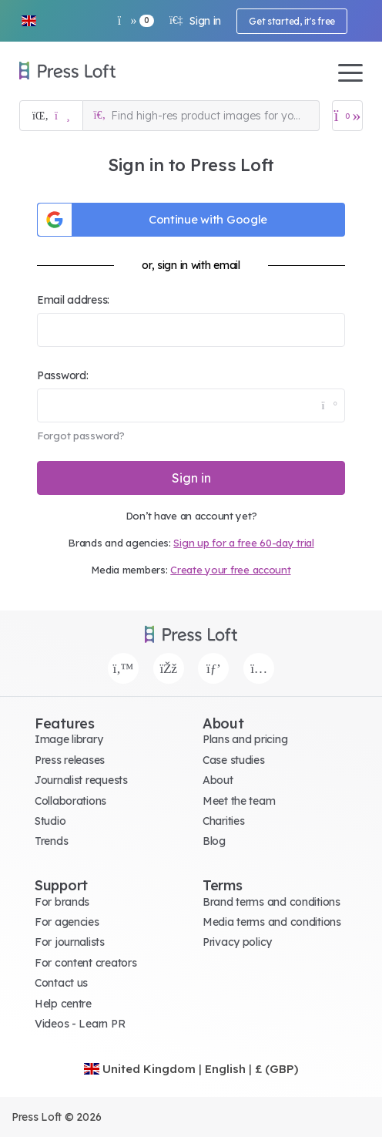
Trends (51, 841)
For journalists (70, 942)
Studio (50, 821)
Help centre (63, 1004)
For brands (62, 902)
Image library (68, 739)
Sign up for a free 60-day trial (243, 543)
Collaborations (70, 801)
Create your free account (230, 569)
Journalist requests (81, 780)
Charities (223, 821)
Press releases (70, 760)
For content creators (85, 963)
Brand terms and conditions (271, 902)
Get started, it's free (292, 21)
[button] (28, 21)
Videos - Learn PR (80, 1024)
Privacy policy (237, 942)
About (218, 780)
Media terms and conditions (272, 922)
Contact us (61, 983)
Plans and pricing (245, 739)
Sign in (195, 21)
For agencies (67, 922)
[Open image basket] (347, 115)
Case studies (234, 760)
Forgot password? (81, 435)
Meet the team (239, 801)
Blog (214, 841)
